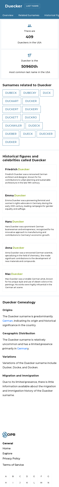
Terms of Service (13, 464)
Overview (8, 15)
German (8, 320)
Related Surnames (28, 15)
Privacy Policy (11, 458)
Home (7, 448)
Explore (7, 453)
